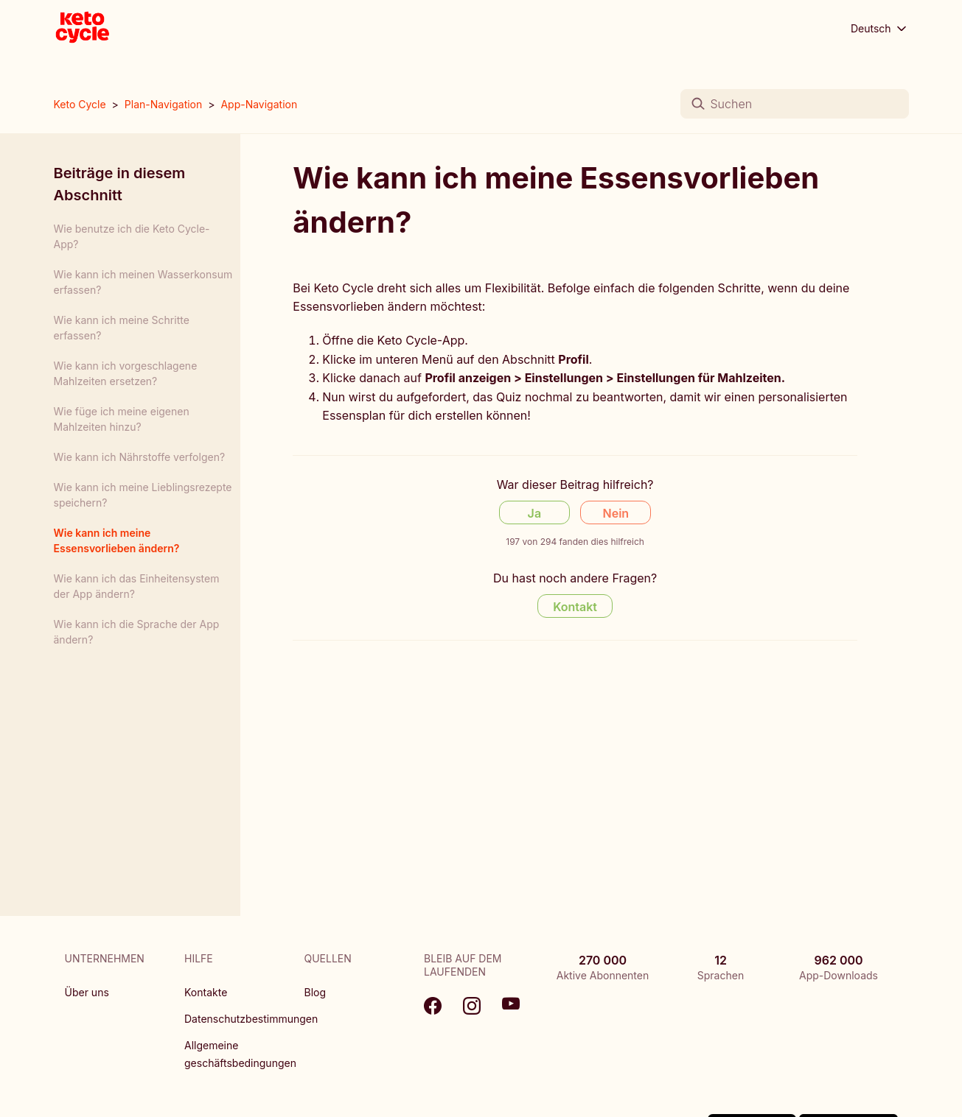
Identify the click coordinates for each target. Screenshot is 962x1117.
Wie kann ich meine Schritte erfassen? (121, 328)
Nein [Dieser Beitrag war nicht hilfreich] (616, 513)
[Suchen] (794, 104)
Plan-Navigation (163, 104)
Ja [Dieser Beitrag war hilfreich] (534, 513)
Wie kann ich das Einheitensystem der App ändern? (137, 586)
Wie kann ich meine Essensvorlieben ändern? (117, 540)
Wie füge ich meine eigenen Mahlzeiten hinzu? (121, 419)
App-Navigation (258, 104)
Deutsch (880, 28)
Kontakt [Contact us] (575, 606)
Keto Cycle (80, 104)
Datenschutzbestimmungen (251, 1018)
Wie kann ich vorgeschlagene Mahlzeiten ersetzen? (126, 373)
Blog (315, 992)
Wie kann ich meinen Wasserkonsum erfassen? (143, 282)
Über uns (87, 992)
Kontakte (205, 992)
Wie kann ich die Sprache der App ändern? (137, 632)
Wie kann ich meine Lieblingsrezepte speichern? (143, 495)
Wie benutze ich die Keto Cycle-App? (132, 236)
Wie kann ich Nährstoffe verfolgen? (140, 457)
